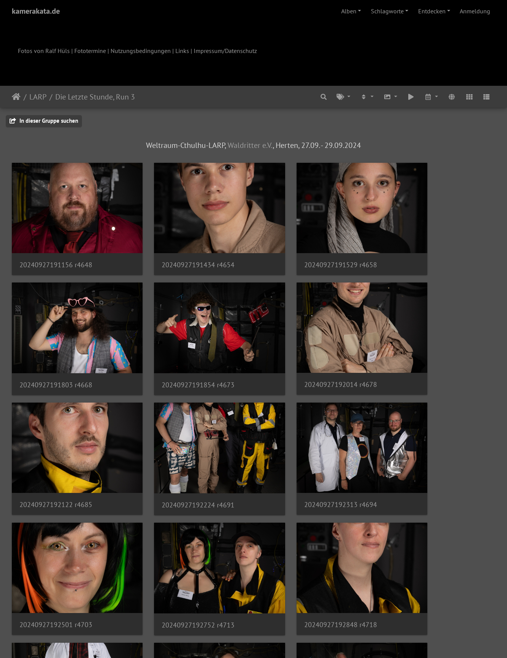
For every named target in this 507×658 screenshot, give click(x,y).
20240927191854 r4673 (55, 359)
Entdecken (432, 11)
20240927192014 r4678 (179, 359)
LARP (38, 97)
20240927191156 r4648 (55, 252)
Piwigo (269, 642)
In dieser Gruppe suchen (44, 120)
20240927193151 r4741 (303, 574)
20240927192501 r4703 (179, 466)
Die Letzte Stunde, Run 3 (95, 97)
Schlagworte (387, 11)
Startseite (16, 97)
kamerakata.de (36, 11)
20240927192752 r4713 (303, 467)
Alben (348, 11)
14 (291, 613)
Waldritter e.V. (250, 145)
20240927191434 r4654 (179, 252)
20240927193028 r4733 (55, 574)
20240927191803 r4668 (427, 252)
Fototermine (90, 51)
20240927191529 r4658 (303, 252)
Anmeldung (475, 11)
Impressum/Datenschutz (225, 51)
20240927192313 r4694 (55, 466)
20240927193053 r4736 (179, 574)
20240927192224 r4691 (427, 359)
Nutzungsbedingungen (141, 51)
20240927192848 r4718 (427, 466)
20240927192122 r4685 (303, 359)
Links (182, 51)
